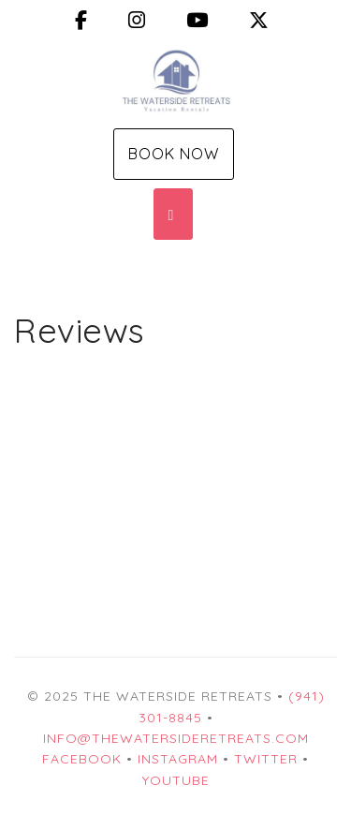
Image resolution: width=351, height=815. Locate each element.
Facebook (82, 758)
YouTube (176, 780)
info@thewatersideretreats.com (176, 738)
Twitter (266, 758)
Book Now (173, 153)
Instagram (178, 758)
